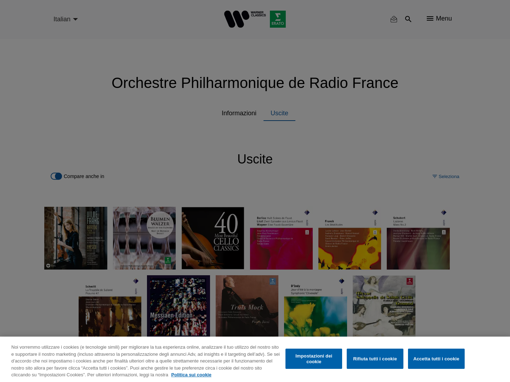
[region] (255, 359)
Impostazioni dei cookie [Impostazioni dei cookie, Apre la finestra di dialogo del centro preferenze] (313, 358)
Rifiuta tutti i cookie (375, 358)
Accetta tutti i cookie (436, 358)
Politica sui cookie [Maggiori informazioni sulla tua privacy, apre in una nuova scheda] (191, 374)
